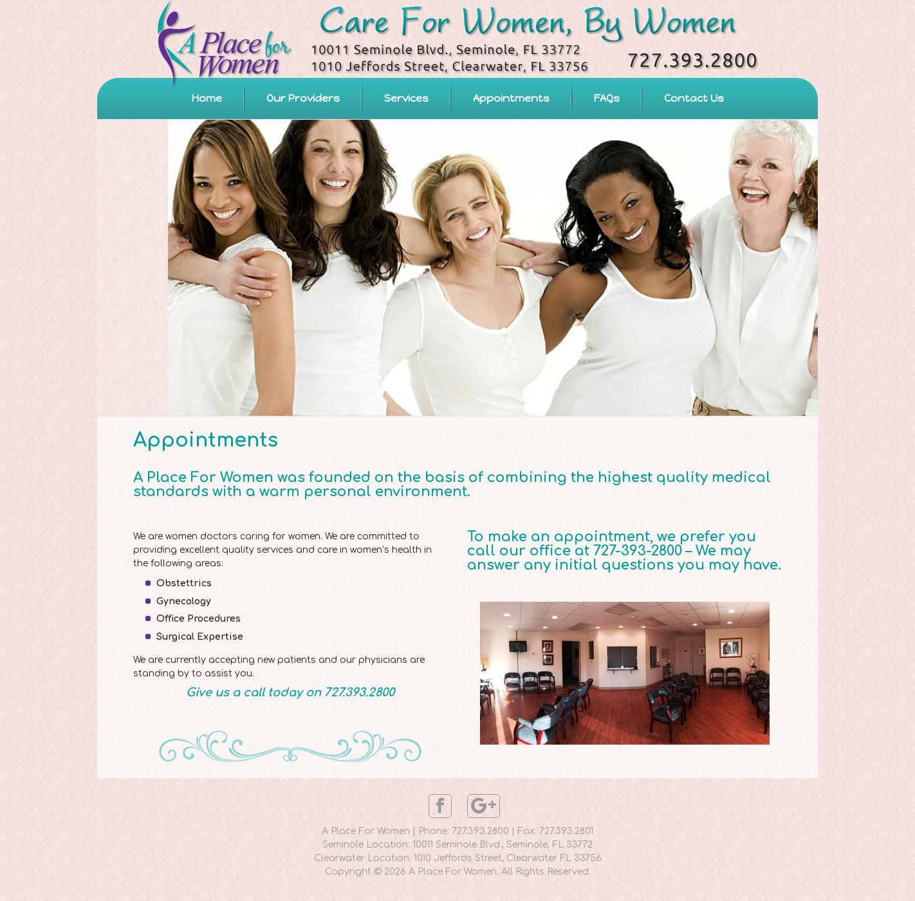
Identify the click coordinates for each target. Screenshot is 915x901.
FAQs (607, 98)
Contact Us (694, 98)
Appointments (511, 98)
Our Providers (303, 98)
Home (207, 98)
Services (406, 98)
